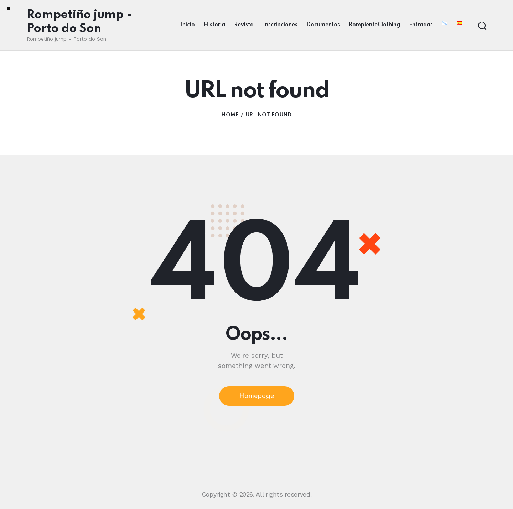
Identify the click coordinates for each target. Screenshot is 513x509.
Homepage (256, 396)
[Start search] (481, 26)
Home (230, 114)
